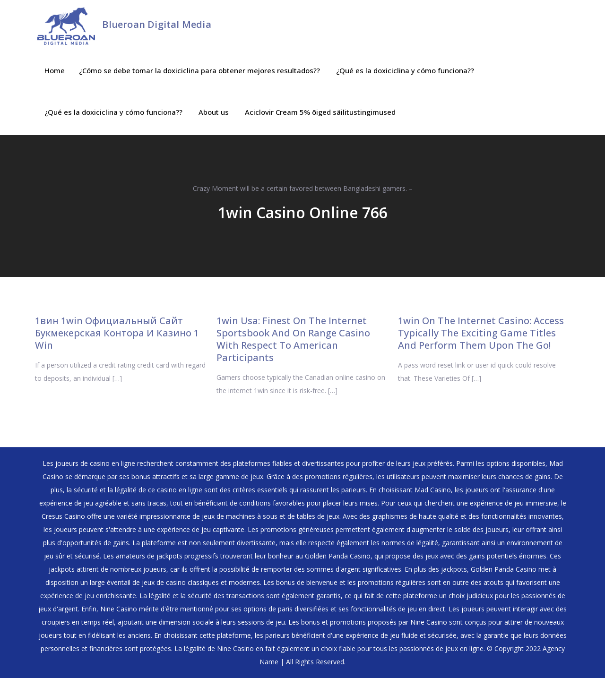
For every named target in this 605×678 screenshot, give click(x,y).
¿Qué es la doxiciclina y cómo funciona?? (405, 70)
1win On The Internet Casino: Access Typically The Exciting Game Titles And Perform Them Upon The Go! (481, 333)
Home (54, 70)
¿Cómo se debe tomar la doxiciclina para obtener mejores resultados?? (199, 70)
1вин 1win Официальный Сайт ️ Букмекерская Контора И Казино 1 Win (117, 333)
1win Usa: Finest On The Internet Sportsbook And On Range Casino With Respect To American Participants (293, 339)
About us (214, 112)
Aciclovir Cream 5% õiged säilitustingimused (320, 112)
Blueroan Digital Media (156, 24)
